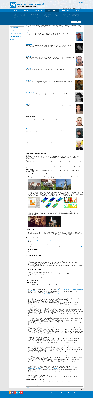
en (79, 2)
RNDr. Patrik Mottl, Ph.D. (88, 389)
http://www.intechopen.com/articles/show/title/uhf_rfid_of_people (43, 293)
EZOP (13, 30)
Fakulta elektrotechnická (30, 4)
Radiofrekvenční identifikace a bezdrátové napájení (39, 240)
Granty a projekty (14, 27)
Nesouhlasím (64, 21)
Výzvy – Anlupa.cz (16, 31)
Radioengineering (35, 275)
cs (76, 2)
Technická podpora (66, 392)
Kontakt (76, 392)
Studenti (26, 10)
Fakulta (77, 10)
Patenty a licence (14, 37)
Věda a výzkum (51, 10)
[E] (81, 392)
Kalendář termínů (16, 28)
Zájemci (16, 10)
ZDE (39, 385)
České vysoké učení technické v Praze (26, 6)
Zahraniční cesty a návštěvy (16, 35)
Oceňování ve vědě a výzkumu (16, 33)
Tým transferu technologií (15, 36)
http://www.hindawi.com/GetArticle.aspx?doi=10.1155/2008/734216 (43, 368)
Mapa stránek (54, 392)
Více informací (15, 18)
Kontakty (12, 39)
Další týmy (28, 387)
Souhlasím (75, 21)
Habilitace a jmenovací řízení (16, 25)
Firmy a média (65, 10)
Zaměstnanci (38, 10)
